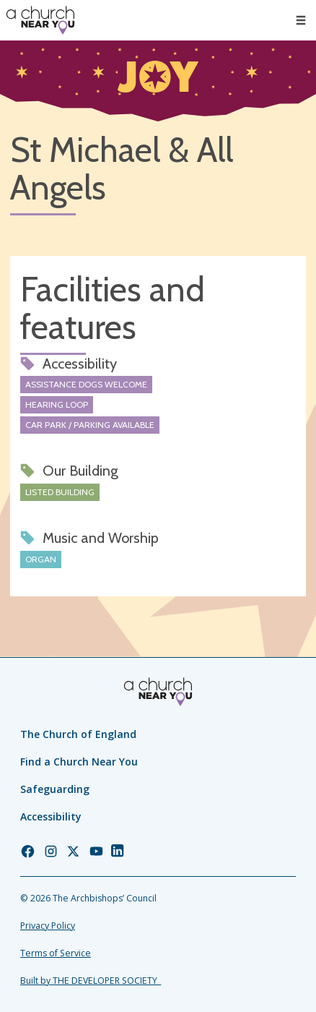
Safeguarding (54, 789)
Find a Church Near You (79, 761)
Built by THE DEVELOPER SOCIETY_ (90, 980)
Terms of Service (55, 953)
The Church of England (78, 734)
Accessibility (51, 816)
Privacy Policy (47, 925)
